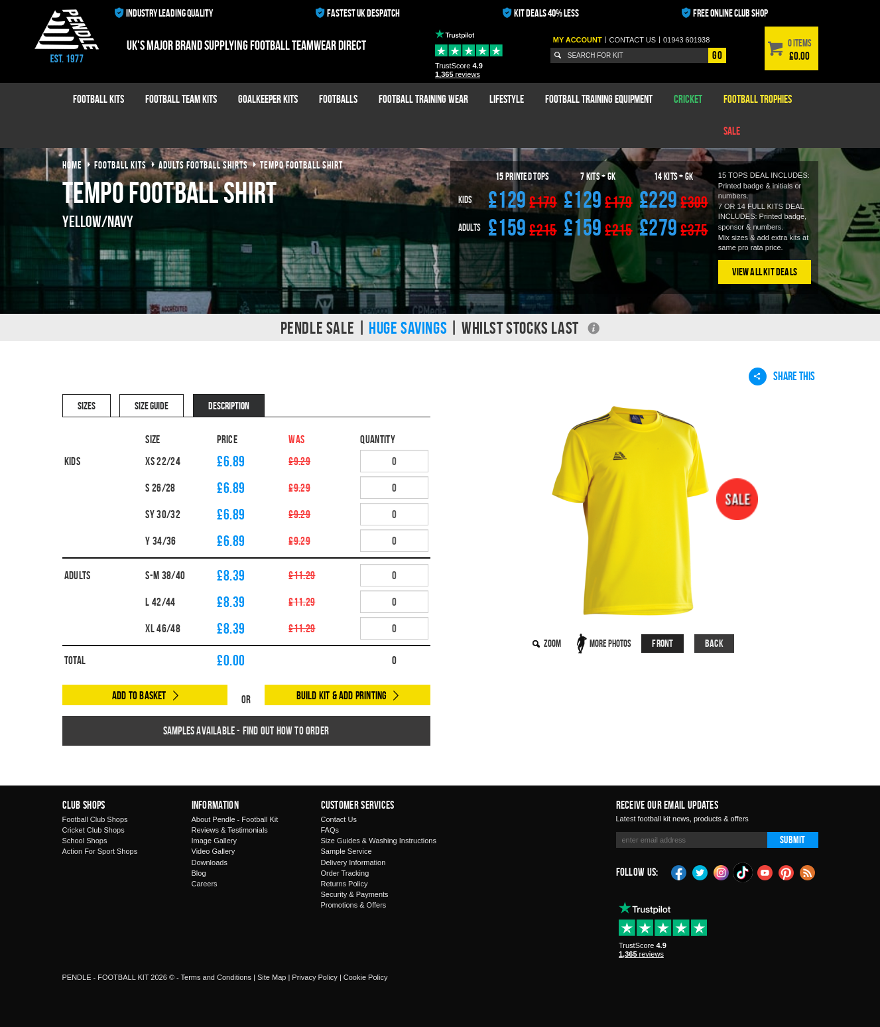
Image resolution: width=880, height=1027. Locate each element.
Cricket (688, 99)
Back (714, 643)
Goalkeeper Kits (268, 99)
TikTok (743, 872)
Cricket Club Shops (93, 830)
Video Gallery (213, 851)
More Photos (610, 643)
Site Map (271, 977)
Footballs (338, 99)
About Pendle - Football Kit (235, 819)
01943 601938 (686, 40)
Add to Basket (139, 695)
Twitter (700, 872)
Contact (633, 40)
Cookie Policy (366, 977)
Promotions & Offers (354, 905)
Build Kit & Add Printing (341, 695)
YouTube (765, 872)
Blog (199, 873)
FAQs (330, 830)
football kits (120, 165)
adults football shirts (203, 165)
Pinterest (786, 872)
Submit (792, 839)
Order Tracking (345, 873)
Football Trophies (757, 99)
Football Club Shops (95, 819)
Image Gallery (214, 841)
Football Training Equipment (599, 99)
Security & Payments (355, 894)
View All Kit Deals (764, 271)
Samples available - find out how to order (246, 730)
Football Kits (98, 99)
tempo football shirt (301, 165)
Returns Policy (344, 884)
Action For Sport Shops (100, 851)
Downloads (209, 862)
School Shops (84, 841)
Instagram (721, 872)
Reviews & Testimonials (230, 830)
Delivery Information (353, 862)
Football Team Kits (181, 99)
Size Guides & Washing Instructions (378, 841)
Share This (782, 376)
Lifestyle (506, 99)
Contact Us (339, 819)
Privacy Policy (314, 977)
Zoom (552, 643)
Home (72, 165)
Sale (731, 131)
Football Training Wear (423, 99)
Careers (205, 884)
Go (717, 55)
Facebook (679, 872)
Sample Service (346, 851)
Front (662, 643)
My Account (577, 40)
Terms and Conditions (216, 977)
